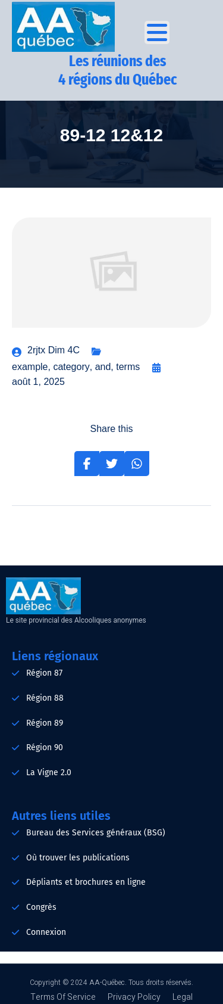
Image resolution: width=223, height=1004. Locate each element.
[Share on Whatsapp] (136, 463)
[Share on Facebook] (86, 463)
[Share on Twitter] (111, 463)
